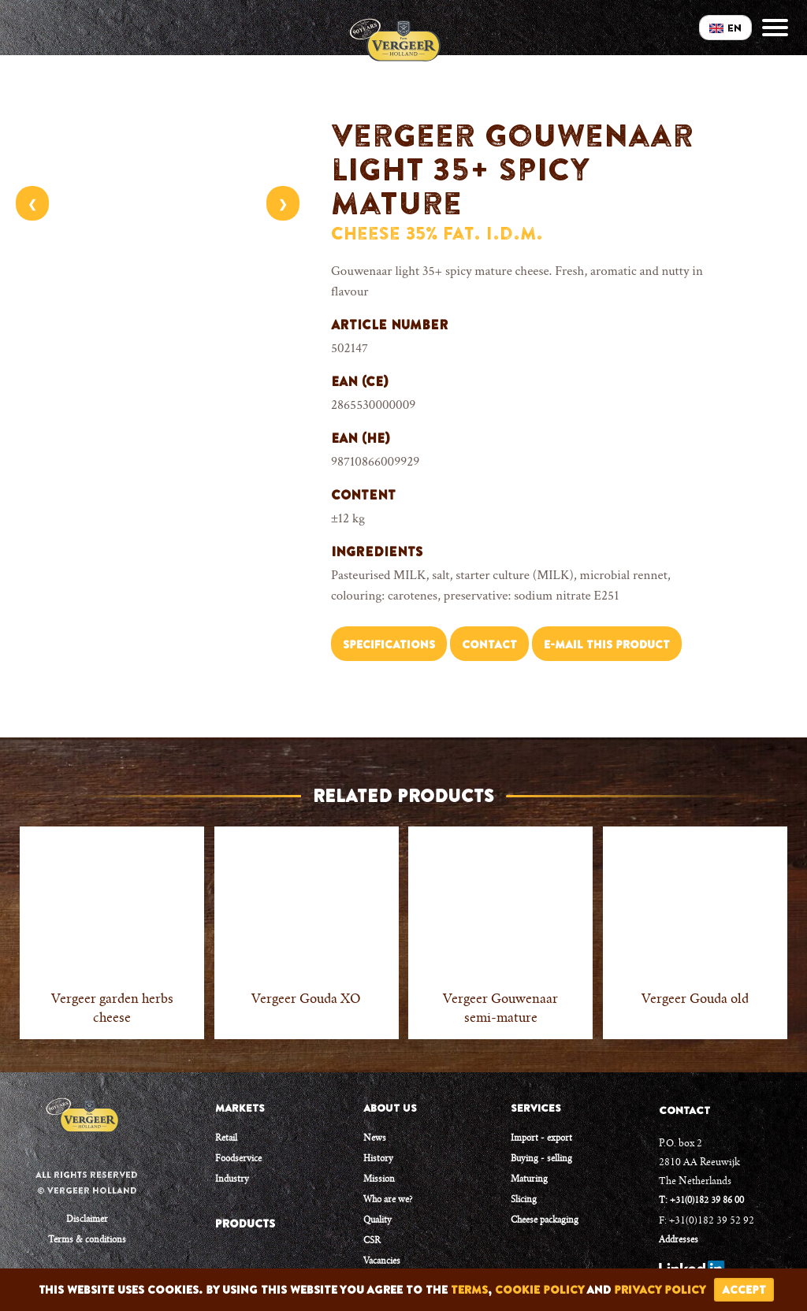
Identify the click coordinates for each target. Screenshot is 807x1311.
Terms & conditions (87, 1240)
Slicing (524, 1200)
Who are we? (387, 1200)
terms (469, 1290)
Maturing (529, 1179)
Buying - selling (541, 1159)
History (378, 1159)
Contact (489, 644)
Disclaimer (87, 1220)
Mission (379, 1179)
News (374, 1139)
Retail (226, 1139)
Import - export (541, 1139)
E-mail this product (607, 644)
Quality (377, 1220)
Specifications (389, 644)
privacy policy (660, 1290)
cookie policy (539, 1290)
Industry (232, 1179)
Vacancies (381, 1261)
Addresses (678, 1240)
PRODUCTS (245, 1223)
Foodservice (238, 1159)
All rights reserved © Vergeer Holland (86, 1182)
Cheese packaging (544, 1220)
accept (744, 1290)
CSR (372, 1241)
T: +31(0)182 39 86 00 (701, 1201)
